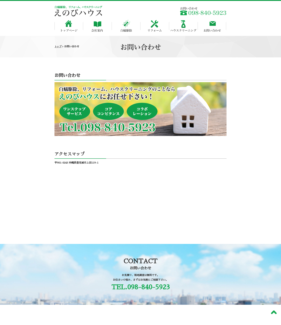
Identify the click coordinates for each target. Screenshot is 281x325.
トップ (57, 46)
